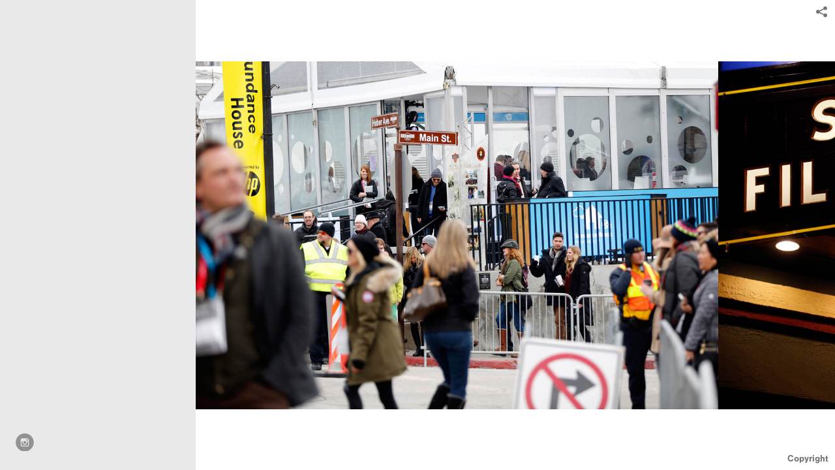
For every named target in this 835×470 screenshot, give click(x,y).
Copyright (807, 458)
